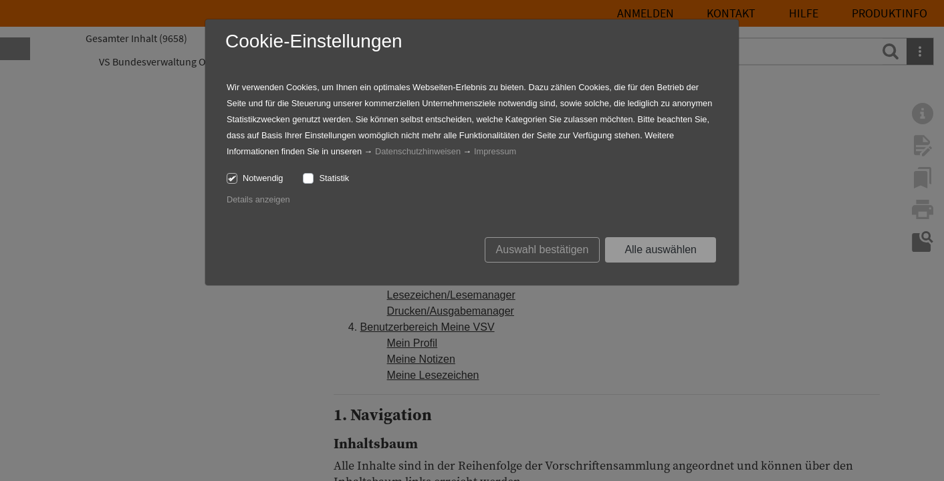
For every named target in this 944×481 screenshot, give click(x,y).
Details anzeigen (258, 199)
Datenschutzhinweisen (418, 151)
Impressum (495, 151)
